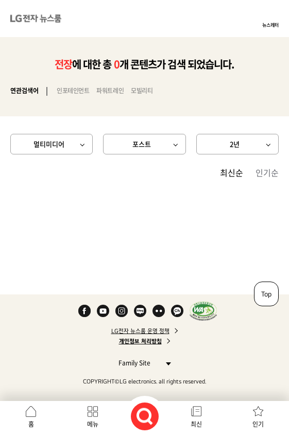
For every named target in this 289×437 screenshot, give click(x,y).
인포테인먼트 (73, 90)
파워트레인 (110, 90)
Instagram (121, 311)
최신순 (231, 172)
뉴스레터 (270, 25)
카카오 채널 (177, 311)
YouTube (103, 311)
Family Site (141, 363)
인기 (258, 424)
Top (266, 294)
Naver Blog (140, 311)
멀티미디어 (48, 144)
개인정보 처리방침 (140, 341)
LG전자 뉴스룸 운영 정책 (140, 331)
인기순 (267, 172)
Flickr (158, 311)
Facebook (84, 311)
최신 (196, 424)
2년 (235, 144)
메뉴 (92, 424)
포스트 (141, 144)
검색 (145, 416)
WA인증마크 (203, 311)
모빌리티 (141, 90)
